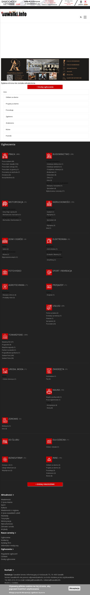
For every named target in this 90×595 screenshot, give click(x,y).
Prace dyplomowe (52, 400)
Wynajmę (50, 215)
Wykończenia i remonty (54, 191)
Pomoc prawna (51, 313)
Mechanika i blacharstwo (11, 220)
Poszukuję (9, 110)
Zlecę (49, 178)
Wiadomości (6, 499)
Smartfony (50, 260)
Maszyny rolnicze (8, 295)
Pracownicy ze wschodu (10, 172)
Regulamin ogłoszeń (9, 554)
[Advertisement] (45, 40)
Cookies (15, 582)
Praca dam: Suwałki (8, 164)
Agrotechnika (16, 285)
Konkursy (5, 540)
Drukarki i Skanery (53, 254)
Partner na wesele (8, 350)
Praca (11, 154)
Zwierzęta (58, 369)
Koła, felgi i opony (9, 212)
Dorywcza (5, 175)
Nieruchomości (61, 202)
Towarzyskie (15, 334)
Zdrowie (13, 418)
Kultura (4, 507)
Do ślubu (13, 439)
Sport (3, 505)
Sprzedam (50, 188)
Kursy (49, 408)
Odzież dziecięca (8, 379)
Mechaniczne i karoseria (11, 215)
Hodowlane (50, 376)
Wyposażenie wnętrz (9, 257)
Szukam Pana (6, 358)
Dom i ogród (15, 239)
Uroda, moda (15, 369)
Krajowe (49, 295)
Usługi (56, 305)
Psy (47, 379)
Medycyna (5, 426)
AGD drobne (51, 249)
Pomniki (8, 136)
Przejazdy (58, 285)
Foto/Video (14, 270)
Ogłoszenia (5, 537)
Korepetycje (51, 405)
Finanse (48, 318)
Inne (5, 92)
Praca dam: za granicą (9, 169)
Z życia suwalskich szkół (10, 513)
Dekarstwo (50, 175)
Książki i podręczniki (53, 397)
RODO (7, 582)
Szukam (49, 212)
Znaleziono (10, 123)
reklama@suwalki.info (51, 580)
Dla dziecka (59, 439)
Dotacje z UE (6, 465)
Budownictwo (61, 154)
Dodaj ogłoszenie (8, 559)
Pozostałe (49, 324)
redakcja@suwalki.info (34, 580)
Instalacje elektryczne (54, 164)
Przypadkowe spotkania (10, 353)
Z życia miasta (6, 502)
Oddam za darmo (12, 97)
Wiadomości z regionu (10, 510)
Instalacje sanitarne (53, 167)
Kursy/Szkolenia (7, 178)
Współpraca (6, 470)
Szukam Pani (6, 355)
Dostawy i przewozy (52, 316)
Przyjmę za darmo (12, 104)
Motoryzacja (15, 202)
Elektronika (60, 239)
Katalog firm (6, 543)
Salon (4, 249)
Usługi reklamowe (8, 468)
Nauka (56, 389)
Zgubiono (9, 116)
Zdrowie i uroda (7, 526)
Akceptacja (74, 588)
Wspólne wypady (7, 347)
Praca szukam (6, 161)
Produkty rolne (8, 298)
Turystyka (5, 518)
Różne (8, 129)
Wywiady (4, 515)
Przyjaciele (5, 345)
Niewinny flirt (6, 342)
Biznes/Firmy (15, 457)
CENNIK (4, 556)
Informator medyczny (10, 545)
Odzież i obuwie (51, 447)
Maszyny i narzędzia (53, 186)
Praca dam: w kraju (8, 167)
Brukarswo (50, 172)
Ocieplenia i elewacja (54, 169)
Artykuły (4, 529)
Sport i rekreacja (62, 270)
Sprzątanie (49, 321)
